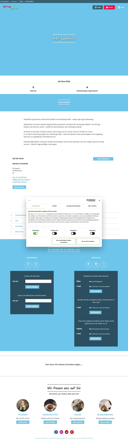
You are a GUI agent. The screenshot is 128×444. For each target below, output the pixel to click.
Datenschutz (47, 438)
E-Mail (79, 286)
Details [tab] (54, 206)
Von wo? (15, 281)
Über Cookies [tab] (92, 206)
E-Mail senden (23, 422)
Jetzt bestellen (50, 422)
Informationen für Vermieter (73, 438)
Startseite (15, 1)
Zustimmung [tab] (36, 206)
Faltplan (79, 329)
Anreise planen (19, 187)
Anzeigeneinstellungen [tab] (73, 206)
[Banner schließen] (99, 200)
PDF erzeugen (95, 291)
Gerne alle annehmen (88, 241)
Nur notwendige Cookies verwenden (63, 241)
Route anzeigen (32, 287)
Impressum (38, 438)
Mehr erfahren (78, 422)
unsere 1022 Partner (39, 214)
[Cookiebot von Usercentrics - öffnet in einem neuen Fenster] (88, 200)
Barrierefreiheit (88, 438)
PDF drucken (95, 312)
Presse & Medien (57, 438)
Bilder (79, 281)
